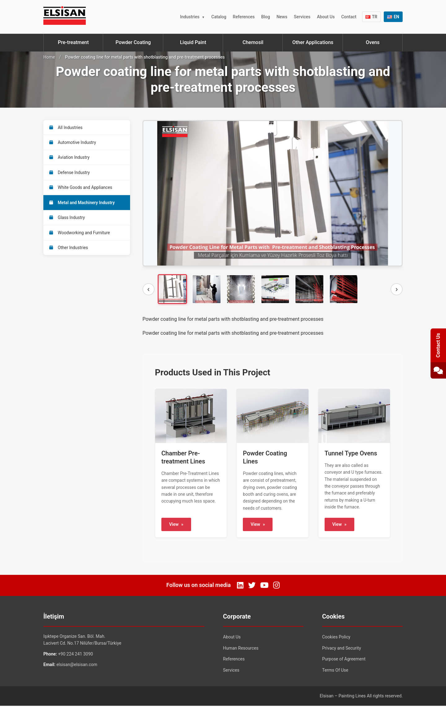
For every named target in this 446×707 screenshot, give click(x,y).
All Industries (66, 127)
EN (393, 16)
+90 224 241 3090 (75, 655)
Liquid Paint (193, 42)
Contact (348, 16)
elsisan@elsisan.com (76, 666)
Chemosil (253, 42)
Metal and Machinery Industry (83, 205)
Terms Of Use (335, 671)
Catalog (218, 16)
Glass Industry (67, 220)
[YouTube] (264, 587)
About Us (325, 16)
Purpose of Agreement (343, 660)
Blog (265, 16)
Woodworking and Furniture (80, 236)
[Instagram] (276, 587)
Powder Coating (133, 42)
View (176, 525)
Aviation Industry (70, 158)
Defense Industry (70, 174)
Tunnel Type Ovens (351, 454)
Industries (189, 16)
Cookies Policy (336, 638)
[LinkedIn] (240, 587)
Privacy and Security (341, 649)
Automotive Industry (73, 143)
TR (371, 16)
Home (49, 57)
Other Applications (313, 42)
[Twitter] (252, 587)
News (282, 16)
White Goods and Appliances (81, 189)
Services (302, 16)
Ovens (373, 42)
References (244, 16)
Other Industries (69, 251)
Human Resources (240, 649)
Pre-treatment (73, 42)
